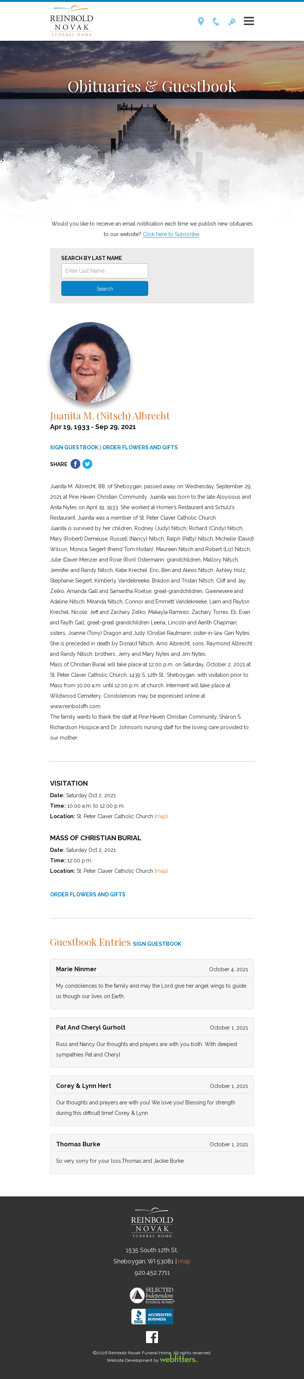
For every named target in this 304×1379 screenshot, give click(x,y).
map (184, 1261)
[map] (161, 816)
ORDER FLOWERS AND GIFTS (140, 447)
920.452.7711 (152, 1272)
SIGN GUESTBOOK (74, 447)
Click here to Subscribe (171, 234)
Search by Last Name (91, 258)
